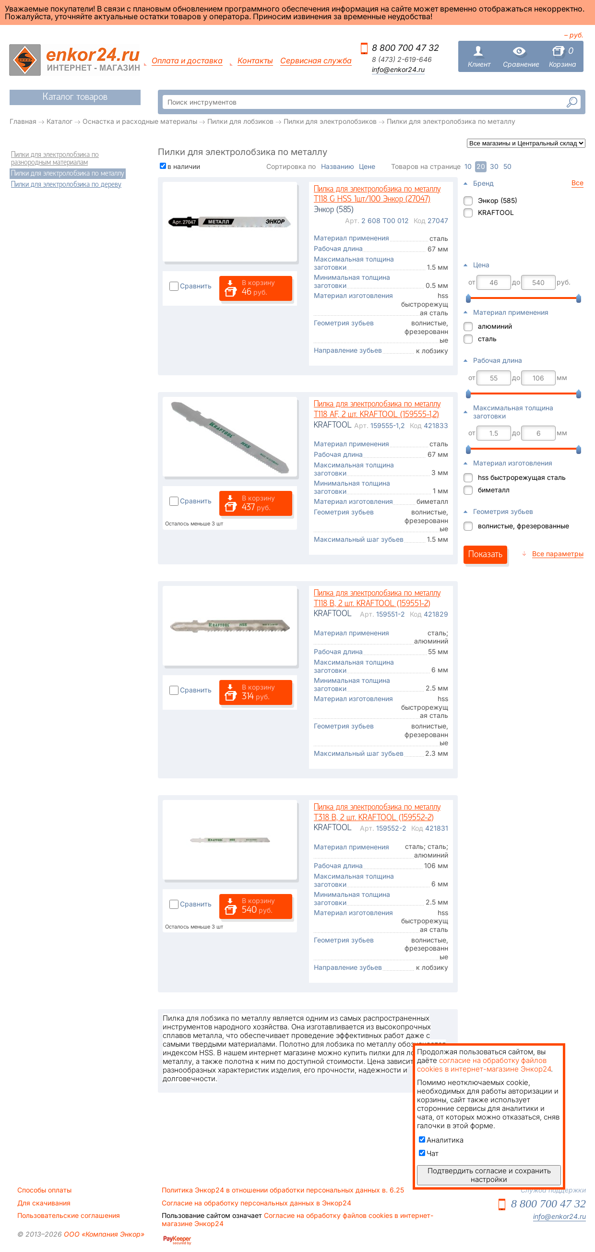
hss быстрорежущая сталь (522, 477)
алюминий (495, 326)
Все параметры (557, 553)
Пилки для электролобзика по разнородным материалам (55, 159)
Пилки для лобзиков (240, 121)
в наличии (183, 166)
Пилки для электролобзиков (330, 121)
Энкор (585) (497, 200)
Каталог (59, 121)
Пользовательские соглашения (68, 1215)
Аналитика (441, 1140)
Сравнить (196, 286)
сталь (487, 338)
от (472, 282)
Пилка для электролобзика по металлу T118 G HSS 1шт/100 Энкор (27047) (377, 194)
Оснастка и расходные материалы (140, 121)
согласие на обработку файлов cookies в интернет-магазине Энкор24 (484, 1064)
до (516, 282)
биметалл (494, 490)
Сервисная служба (316, 60)
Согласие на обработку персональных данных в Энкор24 (256, 1203)
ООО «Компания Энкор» (103, 1234)
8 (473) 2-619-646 (402, 59)
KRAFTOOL (496, 212)
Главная (23, 121)
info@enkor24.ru (398, 69)
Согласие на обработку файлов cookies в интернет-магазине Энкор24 (297, 1219)
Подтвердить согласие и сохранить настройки (489, 1175)
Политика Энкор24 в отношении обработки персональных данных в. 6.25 (283, 1190)
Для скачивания (44, 1203)
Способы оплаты (44, 1190)
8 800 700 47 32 (405, 48)
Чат (429, 1153)
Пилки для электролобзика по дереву (66, 185)
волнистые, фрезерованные (523, 526)
